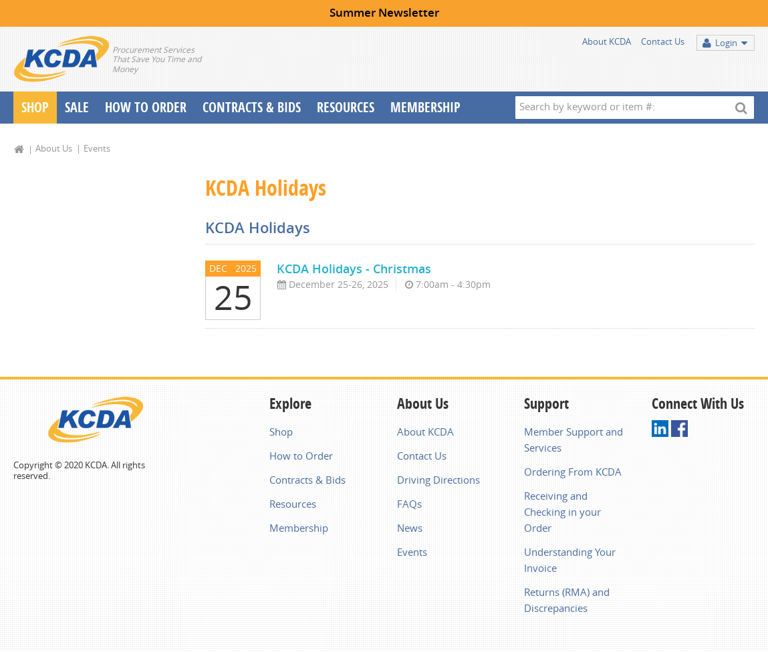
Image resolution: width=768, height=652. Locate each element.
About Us (53, 148)
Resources (345, 107)
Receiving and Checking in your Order (562, 511)
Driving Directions (438, 479)
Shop (35, 107)
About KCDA (606, 41)
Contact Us (662, 41)
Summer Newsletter (384, 12)
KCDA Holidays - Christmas (354, 269)
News (409, 527)
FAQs (409, 503)
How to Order (301, 455)
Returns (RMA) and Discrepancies (567, 600)
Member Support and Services (573, 439)
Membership (425, 107)
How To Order (145, 107)
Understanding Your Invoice (570, 560)
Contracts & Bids (252, 107)
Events (97, 148)
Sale (77, 107)
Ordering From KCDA (573, 471)
